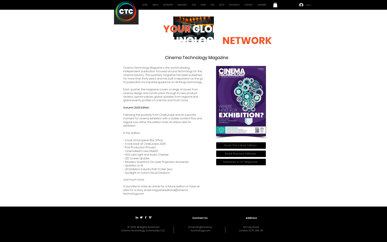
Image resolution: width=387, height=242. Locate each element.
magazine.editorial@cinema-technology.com (156, 192)
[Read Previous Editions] (241, 154)
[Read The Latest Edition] (241, 145)
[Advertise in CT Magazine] (241, 162)
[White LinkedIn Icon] (137, 217)
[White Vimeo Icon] (150, 217)
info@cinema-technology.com (202, 228)
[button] (275, 4)
